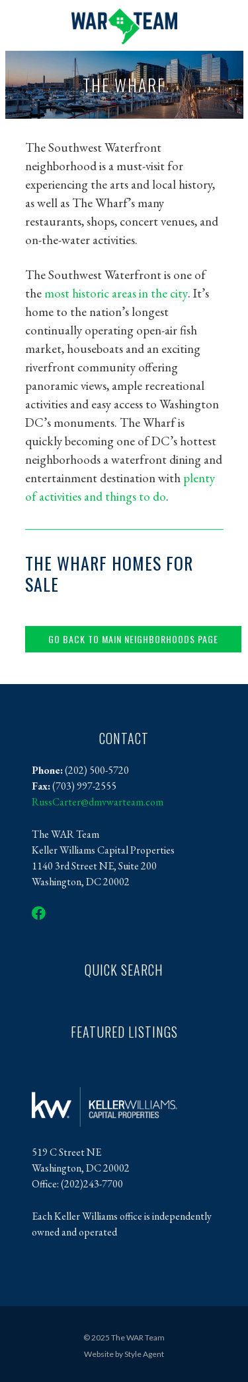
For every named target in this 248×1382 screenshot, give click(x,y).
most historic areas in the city (116, 293)
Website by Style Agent (124, 1354)
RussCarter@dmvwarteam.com (97, 802)
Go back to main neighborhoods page (133, 639)
